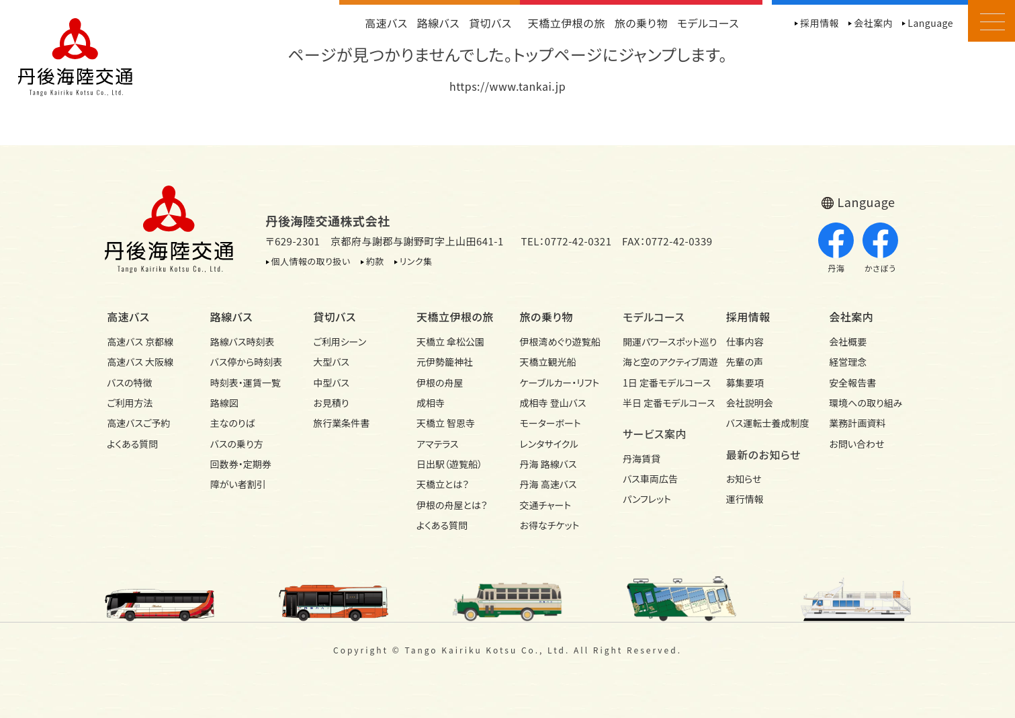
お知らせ (744, 478)
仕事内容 (745, 341)
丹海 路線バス (548, 464)
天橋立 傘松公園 (450, 341)
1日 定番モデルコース (662, 382)
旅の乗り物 (641, 22)
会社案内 (873, 23)
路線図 (224, 402)
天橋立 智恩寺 (445, 423)
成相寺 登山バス (553, 402)
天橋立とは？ (442, 484)
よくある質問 (132, 443)
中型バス (331, 382)
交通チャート (546, 505)
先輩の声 (745, 361)
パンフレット (647, 499)
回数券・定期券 (240, 464)
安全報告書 (852, 382)
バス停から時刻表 (246, 361)
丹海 (836, 248)
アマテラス (437, 443)
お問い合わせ (856, 443)
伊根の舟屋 (440, 382)
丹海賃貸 (641, 458)
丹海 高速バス (548, 484)
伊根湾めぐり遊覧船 (559, 341)
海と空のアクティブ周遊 (662, 361)
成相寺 (430, 402)
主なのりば (232, 423)
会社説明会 (749, 402)
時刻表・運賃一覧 (245, 382)
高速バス (386, 22)
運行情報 (745, 499)
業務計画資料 (857, 423)
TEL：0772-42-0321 (566, 241)
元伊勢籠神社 (444, 361)
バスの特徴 (129, 382)
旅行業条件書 (341, 423)
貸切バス (490, 22)
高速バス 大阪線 (140, 361)
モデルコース (708, 22)
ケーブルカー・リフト (559, 382)
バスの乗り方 (236, 443)
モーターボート (550, 423)
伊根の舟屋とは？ (452, 505)
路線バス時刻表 (242, 341)
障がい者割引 (238, 484)
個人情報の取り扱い (311, 261)
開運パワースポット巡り (662, 341)
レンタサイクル (549, 443)
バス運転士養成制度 (765, 423)
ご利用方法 (129, 402)
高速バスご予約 (138, 423)
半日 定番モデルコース (662, 402)
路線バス (438, 22)
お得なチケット (550, 525)
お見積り (331, 402)
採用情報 (819, 23)
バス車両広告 (650, 478)
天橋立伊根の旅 (566, 22)
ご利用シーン (339, 341)
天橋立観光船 (548, 361)
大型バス (331, 361)
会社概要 (848, 341)
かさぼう (880, 248)
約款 (375, 261)
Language (930, 23)
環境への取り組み (865, 402)
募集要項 (745, 382)
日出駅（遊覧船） (449, 464)
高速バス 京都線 (140, 341)
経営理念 (848, 361)
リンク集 (416, 261)
